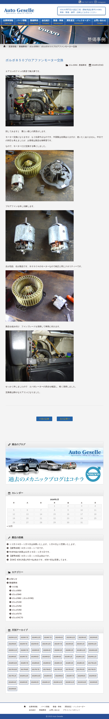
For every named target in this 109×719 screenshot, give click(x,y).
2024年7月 (48, 637)
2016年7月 (70, 676)
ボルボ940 (16, 594)
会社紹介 (45, 22)
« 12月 (10, 526)
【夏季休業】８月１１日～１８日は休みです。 (30, 556)
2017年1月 (12, 676)
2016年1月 (46, 682)
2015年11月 (70, 682)
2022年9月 (93, 637)
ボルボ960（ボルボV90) (22, 598)
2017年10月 (13, 669)
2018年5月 (47, 663)
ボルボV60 (17, 610)
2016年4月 (12, 682)
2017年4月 (69, 669)
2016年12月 (24, 676)
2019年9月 (12, 656)
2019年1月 (68, 656)
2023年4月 (82, 637)
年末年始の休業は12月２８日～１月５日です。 (30, 552)
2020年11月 (13, 650)
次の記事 (65, 419)
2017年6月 (47, 669)
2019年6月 (35, 656)
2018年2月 (80, 663)
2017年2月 (92, 669)
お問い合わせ (100, 22)
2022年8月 (12, 644)
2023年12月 (71, 637)
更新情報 (12, 46)
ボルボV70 (17, 614)
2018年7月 (24, 663)
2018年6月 (35, 663)
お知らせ (13, 579)
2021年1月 (80, 644)
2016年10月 (36, 676)
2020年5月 (35, 650)
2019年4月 (57, 656)
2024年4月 (59, 637)
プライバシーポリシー (71, 710)
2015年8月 (12, 689)
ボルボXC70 (17, 617)
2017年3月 (80, 669)
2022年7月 (23, 644)
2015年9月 (93, 682)
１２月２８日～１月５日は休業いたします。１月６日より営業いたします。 (43, 544)
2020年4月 (47, 650)
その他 (15, 587)
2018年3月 (69, 663)
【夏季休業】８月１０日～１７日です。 (27, 548)
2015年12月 (58, 682)
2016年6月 (81, 676)
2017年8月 (24, 669)
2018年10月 (13, 663)
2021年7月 (58, 644)
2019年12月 (81, 650)
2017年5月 (58, 669)
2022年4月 (35, 644)
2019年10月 (93, 650)
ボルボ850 (34, 46)
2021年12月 (46, 644)
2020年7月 (24, 650)
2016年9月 (48, 676)
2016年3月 (23, 682)
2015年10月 (82, 682)
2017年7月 (35, 669)
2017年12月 (92, 663)
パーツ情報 (21, 22)
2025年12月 (13, 637)
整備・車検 (58, 22)
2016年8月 (59, 676)
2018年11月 (92, 656)
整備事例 (34, 22)
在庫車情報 (8, 22)
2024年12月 (36, 637)
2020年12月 (92, 644)
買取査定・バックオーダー (78, 22)
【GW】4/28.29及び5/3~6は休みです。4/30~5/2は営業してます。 (39, 560)
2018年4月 (58, 663)
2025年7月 (24, 637)
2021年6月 (69, 644)
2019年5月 (46, 656)
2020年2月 (69, 650)
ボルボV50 (17, 606)
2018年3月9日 (97, 65)
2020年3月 (58, 650)
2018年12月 (80, 656)
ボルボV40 (17, 602)
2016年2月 (35, 682)
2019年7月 (23, 656)
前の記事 (44, 419)
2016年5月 (93, 676)
